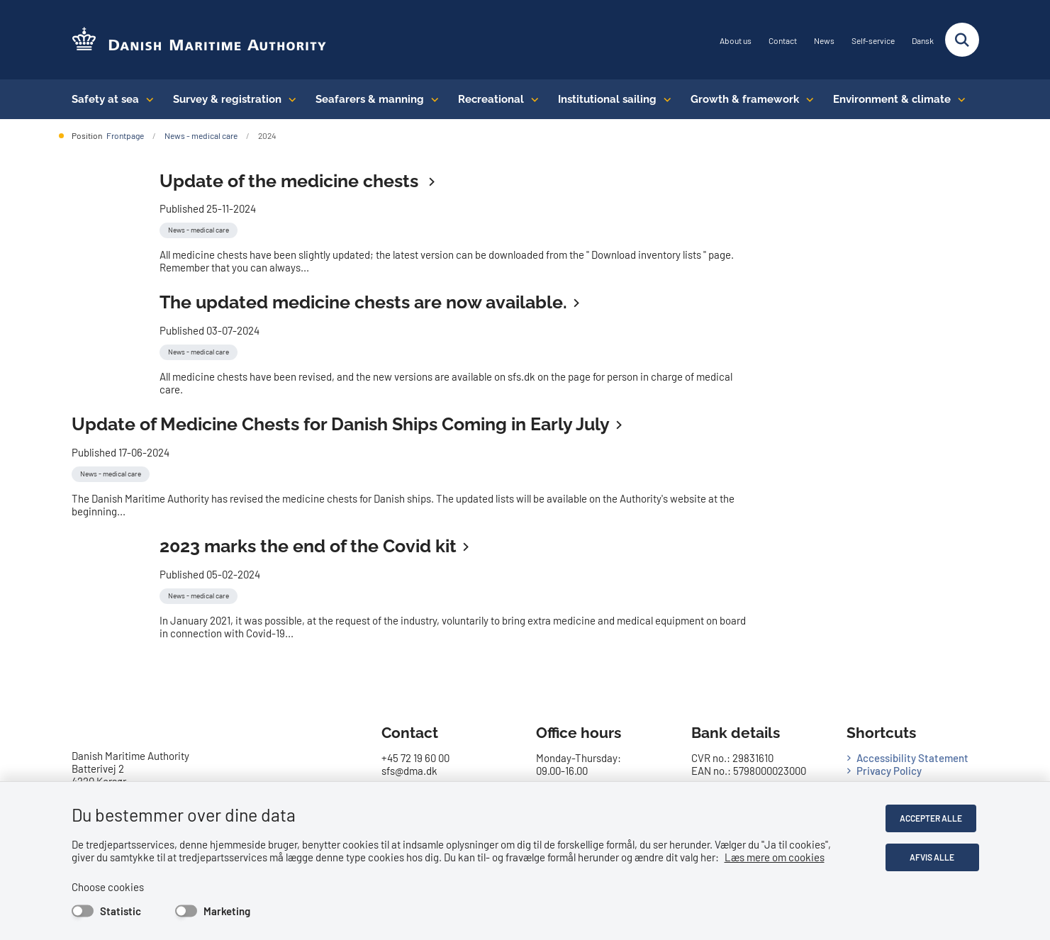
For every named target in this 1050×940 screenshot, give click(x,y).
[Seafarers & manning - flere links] (431, 99)
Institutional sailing (607, 99)
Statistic (120, 911)
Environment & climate (892, 99)
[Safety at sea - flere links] (146, 99)
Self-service (873, 40)
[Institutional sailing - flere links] (664, 99)
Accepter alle (934, 818)
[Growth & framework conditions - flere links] (806, 99)
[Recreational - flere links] (531, 99)
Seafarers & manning (369, 99)
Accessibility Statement (912, 757)
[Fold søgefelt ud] (962, 40)
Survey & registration (227, 99)
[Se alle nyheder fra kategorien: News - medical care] (200, 228)
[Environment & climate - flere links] (958, 99)
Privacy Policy (889, 770)
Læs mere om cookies (775, 857)
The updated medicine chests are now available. (363, 302)
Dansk (923, 40)
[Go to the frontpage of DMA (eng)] (199, 40)
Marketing (226, 911)
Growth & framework (745, 99)
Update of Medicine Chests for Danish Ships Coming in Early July (341, 424)
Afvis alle (933, 857)
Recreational (491, 99)
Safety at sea (105, 99)
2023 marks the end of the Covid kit (308, 545)
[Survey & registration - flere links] (288, 99)
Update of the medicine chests (291, 180)
